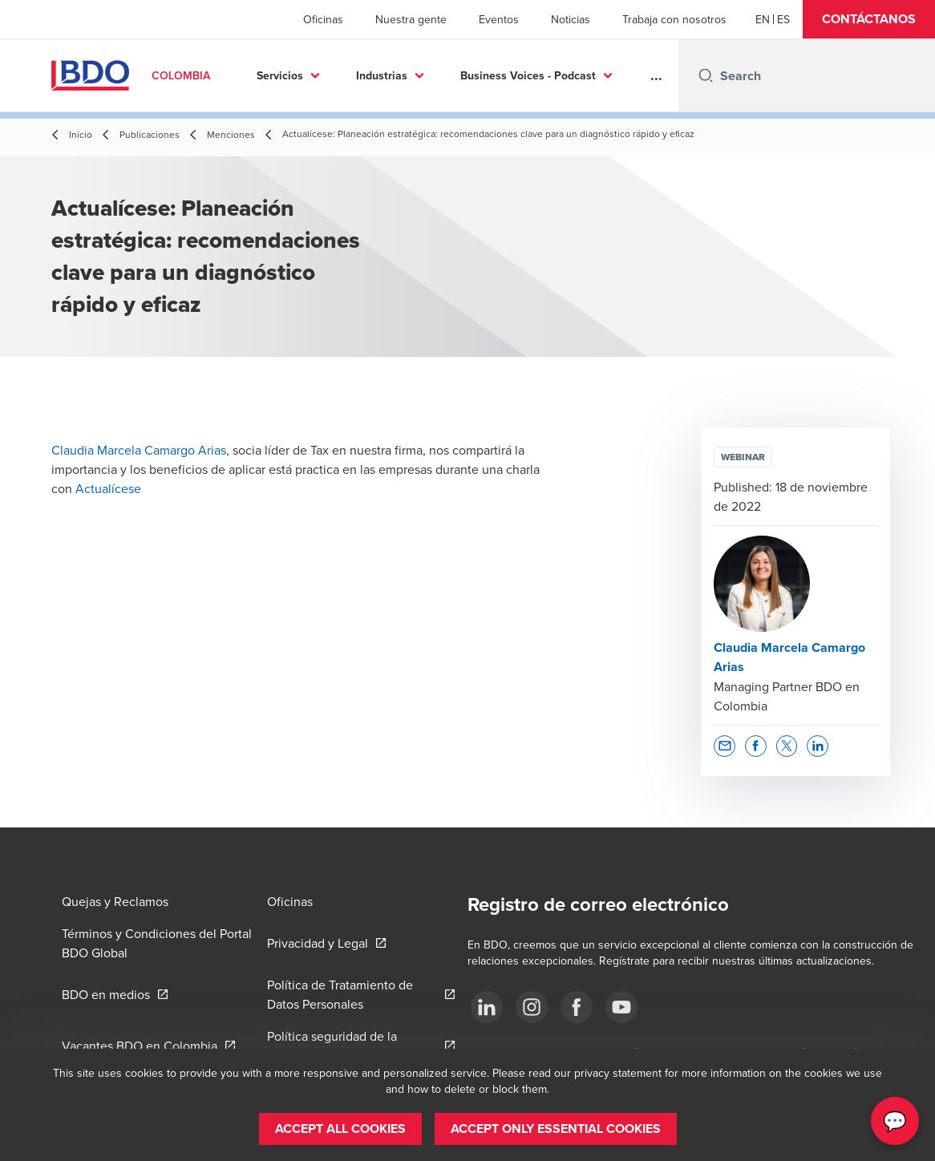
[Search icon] (706, 75)
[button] (869, 19)
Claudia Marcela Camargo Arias (138, 450)
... (656, 75)
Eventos (499, 19)
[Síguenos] (487, 1007)
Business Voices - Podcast (528, 75)
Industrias (381, 75)
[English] (762, 19)
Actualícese (108, 488)
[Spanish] (783, 19)
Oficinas (323, 19)
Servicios (280, 75)
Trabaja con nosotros (674, 19)
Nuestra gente (411, 19)
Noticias (570, 19)
